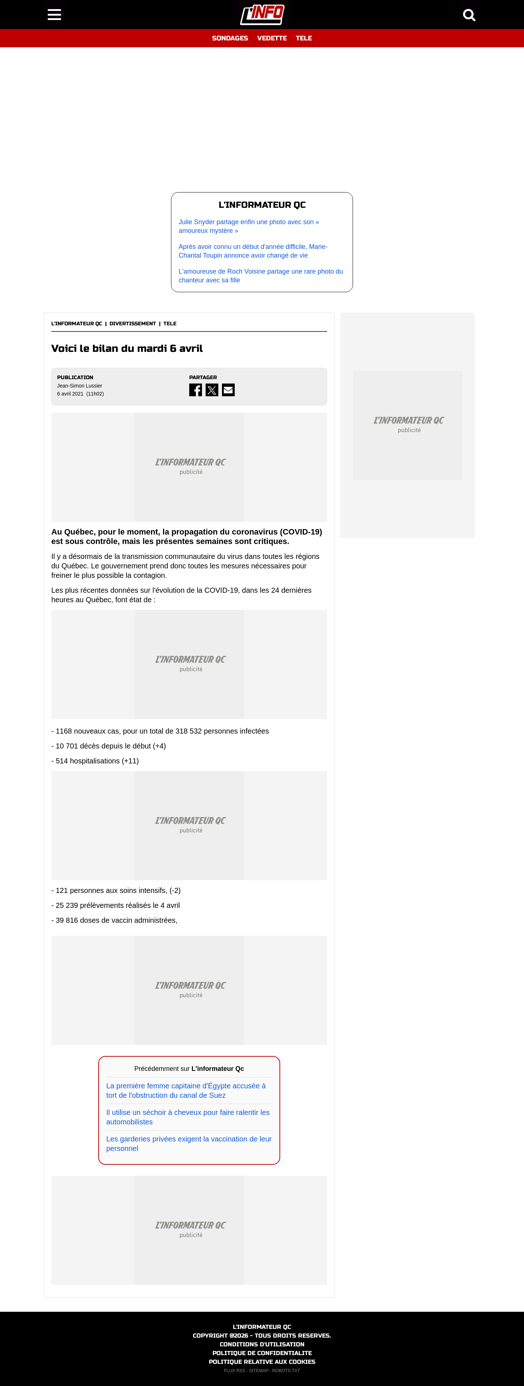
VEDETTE (272, 38)
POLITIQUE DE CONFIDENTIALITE (262, 1353)
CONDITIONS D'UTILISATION (262, 1344)
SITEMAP (258, 1370)
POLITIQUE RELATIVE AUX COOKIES (262, 1361)
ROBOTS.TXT (286, 1370)
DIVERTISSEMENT (133, 324)
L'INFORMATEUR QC (76, 324)
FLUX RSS (234, 1370)
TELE (304, 38)
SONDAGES (230, 38)
